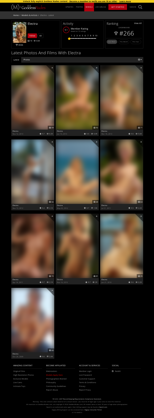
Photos (26, 59)
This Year (135, 42)
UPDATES (69, 7)
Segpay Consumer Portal (93, 410)
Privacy (82, 386)
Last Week (112, 42)
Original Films (19, 371)
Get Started (117, 7)
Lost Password (85, 375)
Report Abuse (52, 390)
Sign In (133, 7)
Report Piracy (85, 390)
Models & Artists (30, 15)
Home (16, 15)
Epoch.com (103, 407)
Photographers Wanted (56, 379)
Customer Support (87, 379)
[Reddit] (116, 371)
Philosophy (51, 382)
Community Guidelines (56, 386)
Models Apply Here (54, 375)
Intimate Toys (19, 386)
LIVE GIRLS (100, 7)
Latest (16, 59)
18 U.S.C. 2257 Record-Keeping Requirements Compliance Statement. (77, 399)
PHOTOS (79, 7)
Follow (32, 35)
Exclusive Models (20, 379)
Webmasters (51, 371)
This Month (124, 42)
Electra (15, 131)
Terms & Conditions (87, 382)
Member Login (85, 371)
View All (138, 23)
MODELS (89, 7)
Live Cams (17, 382)
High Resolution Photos (23, 375)
